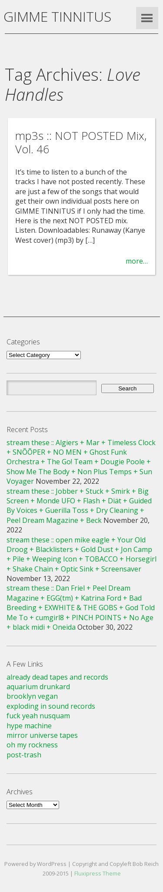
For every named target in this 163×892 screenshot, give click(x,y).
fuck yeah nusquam (38, 715)
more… (137, 261)
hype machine (29, 725)
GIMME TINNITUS (57, 16)
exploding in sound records (51, 706)
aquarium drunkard (38, 686)
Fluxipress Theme (97, 873)
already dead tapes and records (57, 677)
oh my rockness (32, 745)
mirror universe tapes (42, 735)
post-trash (24, 755)
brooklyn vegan (32, 696)
